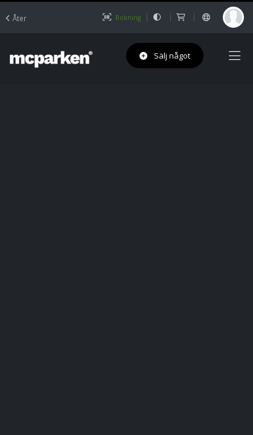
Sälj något (164, 55)
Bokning (121, 17)
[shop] (182, 17)
